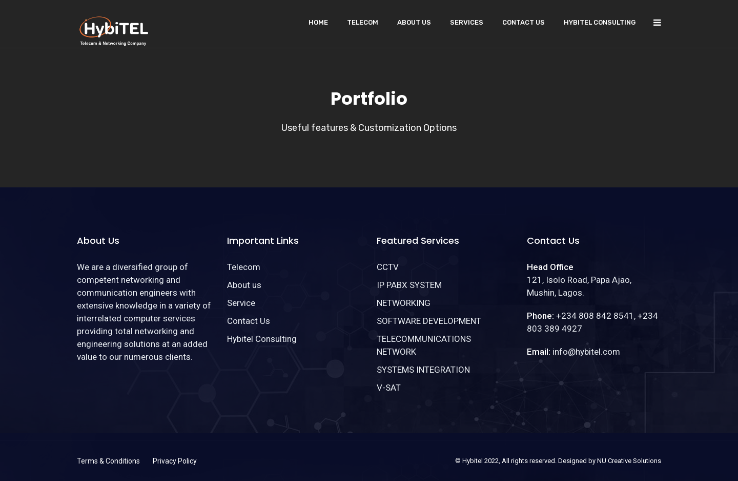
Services (466, 22)
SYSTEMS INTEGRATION (423, 369)
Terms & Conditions (108, 461)
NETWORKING (403, 303)
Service (241, 303)
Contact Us (523, 22)
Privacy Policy (175, 461)
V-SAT (389, 387)
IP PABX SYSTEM (409, 285)
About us (414, 22)
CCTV (388, 267)
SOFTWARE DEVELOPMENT (429, 321)
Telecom (362, 22)
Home (318, 22)
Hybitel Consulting (600, 22)
